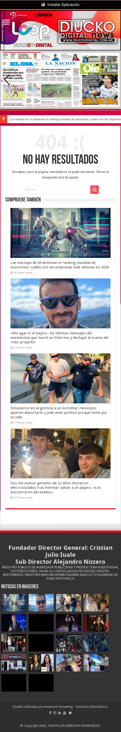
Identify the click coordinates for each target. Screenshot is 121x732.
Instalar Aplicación (60, 4)
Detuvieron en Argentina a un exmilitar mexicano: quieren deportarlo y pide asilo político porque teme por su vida (59, 412)
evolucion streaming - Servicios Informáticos (76, 707)
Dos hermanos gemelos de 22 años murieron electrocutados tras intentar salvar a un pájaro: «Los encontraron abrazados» (55, 487)
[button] (114, 79)
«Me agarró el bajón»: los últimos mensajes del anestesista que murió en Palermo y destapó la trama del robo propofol (59, 337)
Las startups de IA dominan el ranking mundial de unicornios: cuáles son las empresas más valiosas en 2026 (59, 264)
